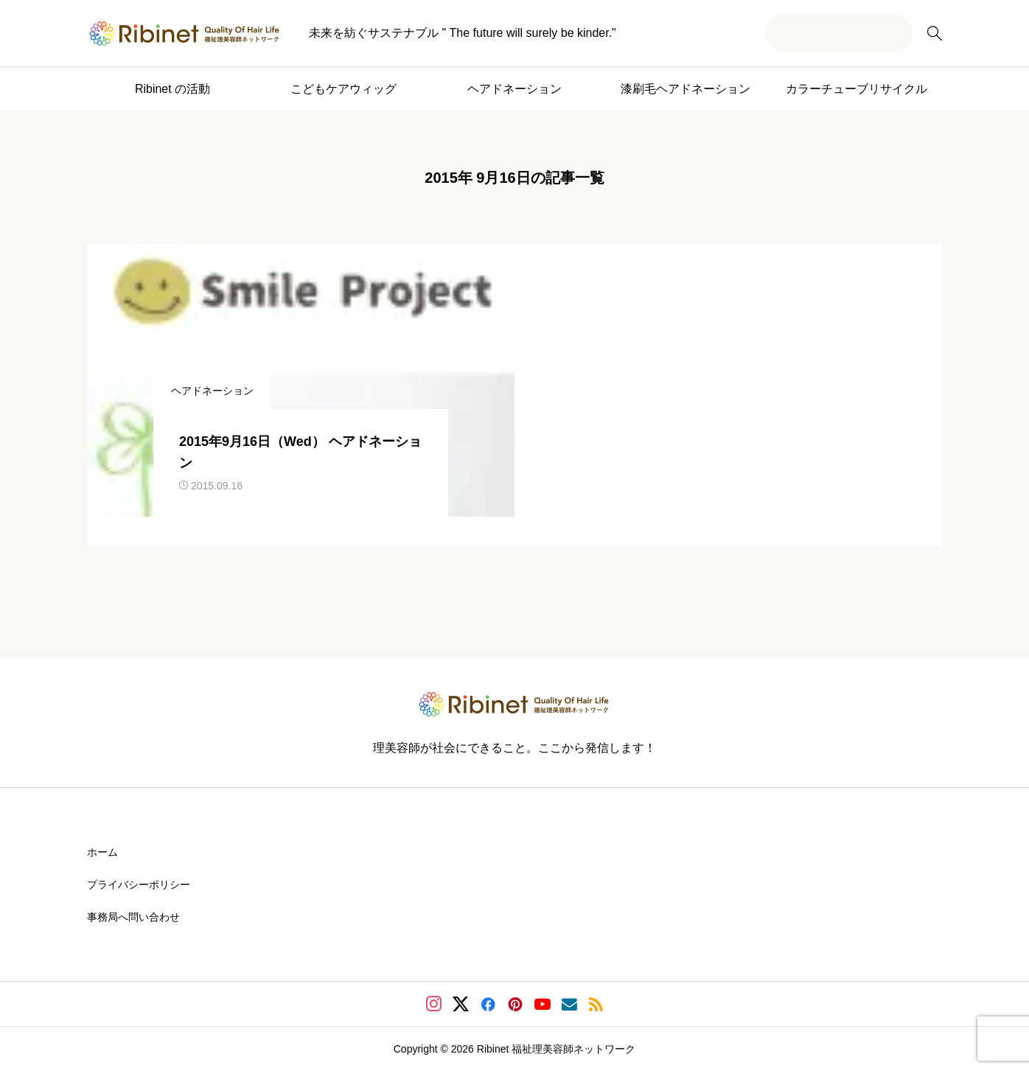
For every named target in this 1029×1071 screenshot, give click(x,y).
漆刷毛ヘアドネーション (685, 89)
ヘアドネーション (514, 89)
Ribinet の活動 (172, 89)
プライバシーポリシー (138, 884)
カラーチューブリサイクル (856, 89)
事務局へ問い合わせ (133, 917)
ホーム (102, 852)
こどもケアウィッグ (343, 89)
